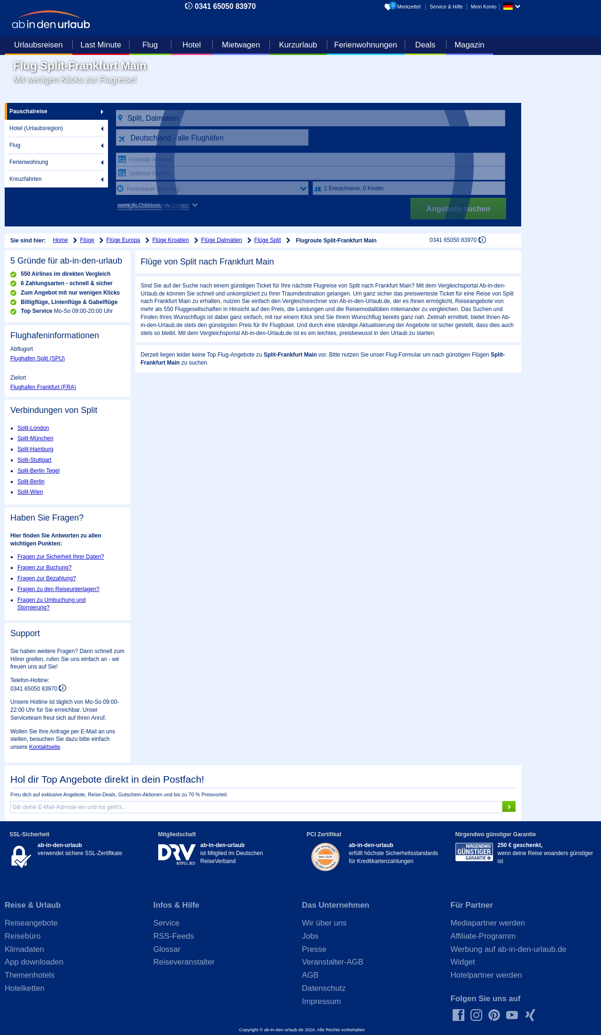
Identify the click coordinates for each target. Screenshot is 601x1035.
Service (167, 922)
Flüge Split (267, 240)
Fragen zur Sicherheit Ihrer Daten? (60, 556)
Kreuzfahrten (25, 179)
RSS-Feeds (174, 936)
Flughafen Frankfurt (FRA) (43, 387)
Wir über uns (324, 922)
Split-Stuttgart (34, 460)
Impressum (321, 1001)
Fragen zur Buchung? (44, 567)
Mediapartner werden (488, 922)
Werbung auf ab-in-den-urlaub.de (509, 949)
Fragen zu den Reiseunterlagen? (58, 589)
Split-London (33, 428)
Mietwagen (241, 44)
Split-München (35, 438)
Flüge (87, 240)
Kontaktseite (44, 747)
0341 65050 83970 (225, 6)
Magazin (469, 44)
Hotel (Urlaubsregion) (36, 128)
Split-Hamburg (35, 449)
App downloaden (34, 961)
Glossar (167, 949)
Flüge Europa (123, 240)
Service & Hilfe (446, 6)
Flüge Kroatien (170, 240)
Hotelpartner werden (486, 975)
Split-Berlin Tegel (38, 470)
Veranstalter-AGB (332, 961)
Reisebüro (23, 936)
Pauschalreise (28, 111)
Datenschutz (324, 988)
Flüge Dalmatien (221, 240)
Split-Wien (30, 492)
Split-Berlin (31, 481)
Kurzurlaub (298, 44)
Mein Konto (484, 6)
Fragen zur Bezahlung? (46, 578)
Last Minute (100, 44)
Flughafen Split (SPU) (37, 358)
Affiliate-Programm (483, 936)
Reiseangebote (31, 922)
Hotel (192, 44)
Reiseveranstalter (184, 961)
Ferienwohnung (28, 162)
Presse (314, 949)
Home (60, 240)
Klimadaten (24, 949)
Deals (425, 44)
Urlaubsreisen (38, 44)
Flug (150, 44)
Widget (463, 961)
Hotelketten (25, 988)
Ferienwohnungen (365, 44)
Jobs (310, 936)
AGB (310, 975)
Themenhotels (29, 975)
